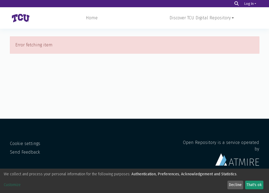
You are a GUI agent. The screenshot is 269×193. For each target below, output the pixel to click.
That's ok (254, 185)
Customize (12, 185)
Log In (249, 4)
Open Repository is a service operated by (221, 153)
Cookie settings (25, 143)
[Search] (236, 4)
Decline (235, 185)
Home (92, 17)
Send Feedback (25, 152)
